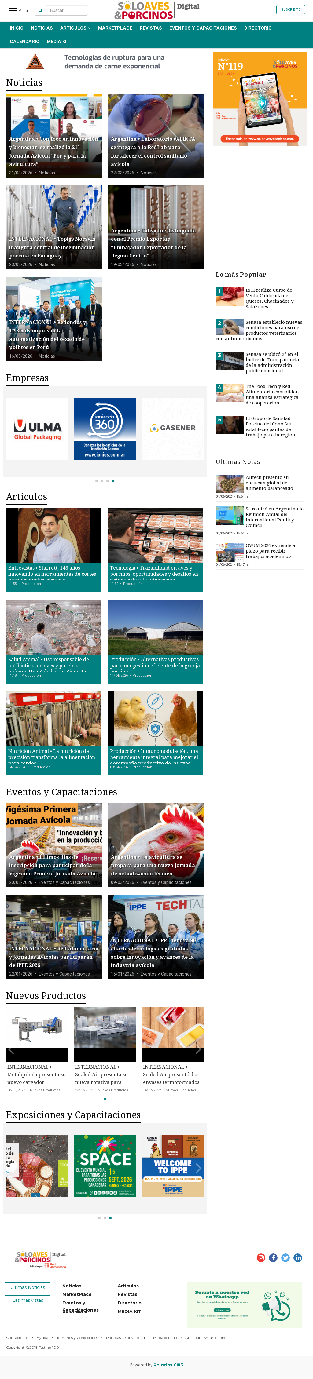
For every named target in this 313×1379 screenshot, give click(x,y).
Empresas (27, 378)
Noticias (42, 28)
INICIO (17, 28)
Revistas (151, 28)
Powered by (156, 1365)
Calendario (24, 41)
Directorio (258, 28)
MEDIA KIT (58, 41)
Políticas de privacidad (125, 1337)
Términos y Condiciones (77, 1337)
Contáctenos (17, 1337)
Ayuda (42, 1337)
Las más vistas (27, 1300)
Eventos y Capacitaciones (203, 28)
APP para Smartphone (205, 1337)
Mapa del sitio (165, 1337)
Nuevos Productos (46, 995)
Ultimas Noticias (27, 1287)
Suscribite (290, 10)
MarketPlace (115, 28)
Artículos (75, 28)
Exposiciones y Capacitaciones (73, 1115)
